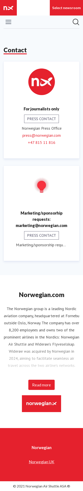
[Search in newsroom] (75, 21)
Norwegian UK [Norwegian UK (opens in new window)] (41, 461)
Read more (41, 384)
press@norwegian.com (41, 135)
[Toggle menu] (8, 22)
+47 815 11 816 (41, 142)
